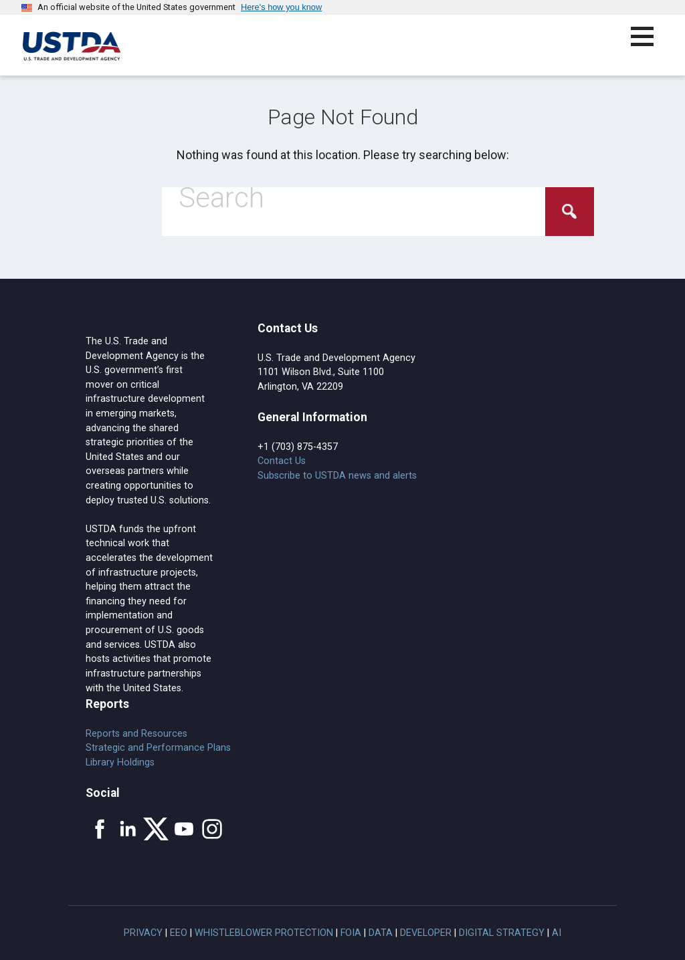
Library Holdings (120, 762)
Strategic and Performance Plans (158, 747)
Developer (426, 933)
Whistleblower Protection (264, 933)
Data (381, 933)
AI (556, 933)
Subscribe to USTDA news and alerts (337, 475)
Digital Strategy (502, 933)
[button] (650, 44)
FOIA (350, 933)
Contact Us (282, 461)
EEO (178, 933)
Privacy (143, 933)
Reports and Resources (136, 733)
